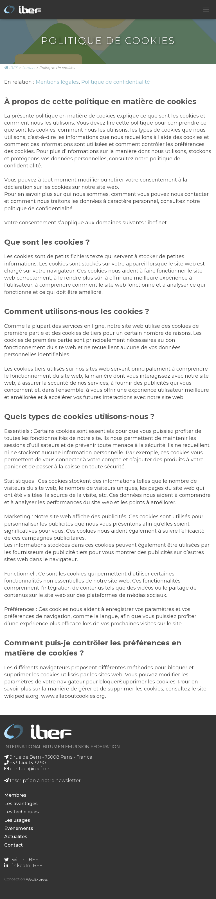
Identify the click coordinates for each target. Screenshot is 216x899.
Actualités (15, 836)
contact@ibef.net (27, 768)
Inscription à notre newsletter (42, 780)
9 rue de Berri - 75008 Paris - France (48, 757)
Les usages (17, 820)
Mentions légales (57, 82)
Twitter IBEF (21, 859)
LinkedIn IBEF (23, 865)
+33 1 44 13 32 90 (25, 762)
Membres (15, 795)
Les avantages (21, 803)
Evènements (18, 828)
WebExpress (37, 879)
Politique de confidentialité (115, 82)
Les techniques (21, 811)
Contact (13, 845)
